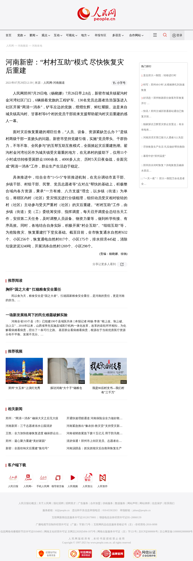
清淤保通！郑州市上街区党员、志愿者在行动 (96, 440)
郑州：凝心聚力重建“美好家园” (26, 440)
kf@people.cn (62, 510)
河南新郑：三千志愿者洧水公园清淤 (29, 425)
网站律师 (145, 503)
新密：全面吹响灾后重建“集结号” (27, 448)
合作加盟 (95, 503)
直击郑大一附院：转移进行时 (159, 75)
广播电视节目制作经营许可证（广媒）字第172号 (63, 524)
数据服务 (120, 503)
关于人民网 (45, 503)
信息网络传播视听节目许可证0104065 (21, 531)
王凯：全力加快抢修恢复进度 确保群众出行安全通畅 (39, 433)
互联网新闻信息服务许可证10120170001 (74, 517)
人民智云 (87, 479)
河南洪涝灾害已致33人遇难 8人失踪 (163, 137)
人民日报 (13, 479)
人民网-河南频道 (54, 82)
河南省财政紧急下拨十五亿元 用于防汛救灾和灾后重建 (102, 433)
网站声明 (132, 503)
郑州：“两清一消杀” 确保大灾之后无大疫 (32, 418)
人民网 (10, 45)
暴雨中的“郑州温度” (154, 156)
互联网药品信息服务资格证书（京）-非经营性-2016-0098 (125, 524)
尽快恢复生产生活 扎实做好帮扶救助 (164, 146)
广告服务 (83, 503)
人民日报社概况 (27, 503)
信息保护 (157, 503)
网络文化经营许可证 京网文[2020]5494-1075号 (70, 531)
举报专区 (100, 35)
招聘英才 (71, 503)
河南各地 (37, 45)
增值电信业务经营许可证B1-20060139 (120, 517)
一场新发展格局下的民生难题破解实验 (36, 315)
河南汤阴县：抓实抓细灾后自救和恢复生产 (94, 448)
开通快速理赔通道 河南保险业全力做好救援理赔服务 (100, 418)
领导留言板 (57, 479)
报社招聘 (58, 503)
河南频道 (23, 45)
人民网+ (28, 479)
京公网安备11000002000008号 (176, 531)
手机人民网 (43, 479)
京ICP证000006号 (148, 531)
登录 (179, 35)
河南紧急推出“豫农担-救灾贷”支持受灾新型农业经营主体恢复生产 (109, 425)
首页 (8, 35)
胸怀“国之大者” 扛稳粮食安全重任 (33, 289)
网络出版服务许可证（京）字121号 (117, 531)
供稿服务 (108, 503)
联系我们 (169, 503)
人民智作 (102, 479)
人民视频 (72, 479)
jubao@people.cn (141, 510)
